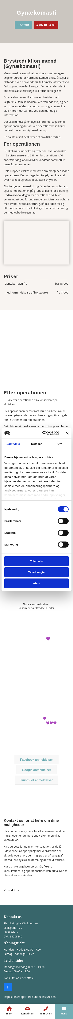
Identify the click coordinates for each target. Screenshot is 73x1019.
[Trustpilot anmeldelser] (37, 780)
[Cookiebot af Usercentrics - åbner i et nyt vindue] (44, 433)
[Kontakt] (23, 25)
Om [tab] (59, 443)
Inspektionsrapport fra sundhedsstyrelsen (30, 997)
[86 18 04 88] (46, 25)
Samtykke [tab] (13, 443)
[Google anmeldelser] (36, 769)
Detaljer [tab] (36, 443)
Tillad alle (36, 561)
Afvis (36, 583)
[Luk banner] (67, 433)
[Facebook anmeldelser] (36, 759)
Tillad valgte (36, 572)
